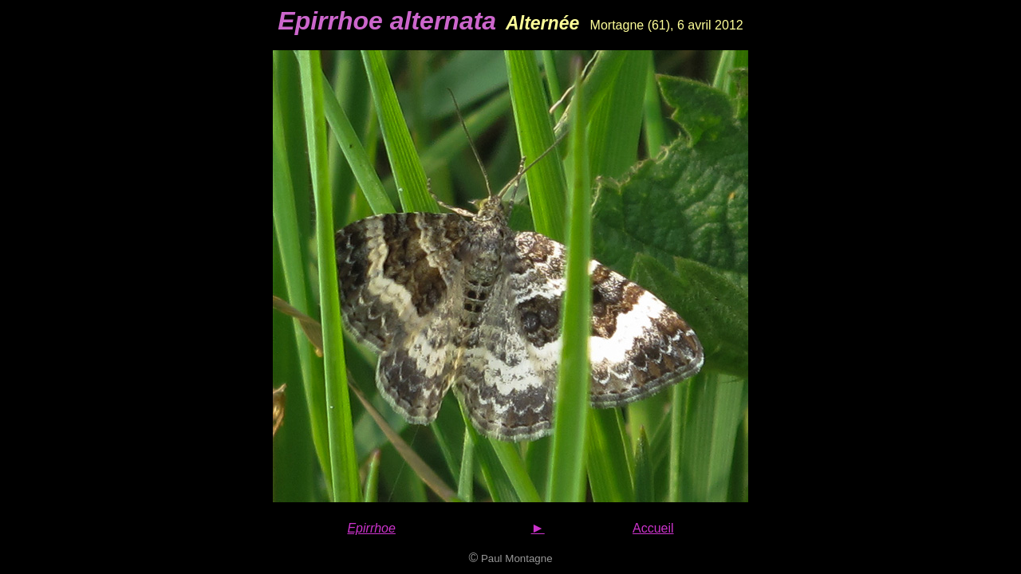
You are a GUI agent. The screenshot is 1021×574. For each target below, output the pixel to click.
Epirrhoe (371, 528)
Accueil (653, 528)
